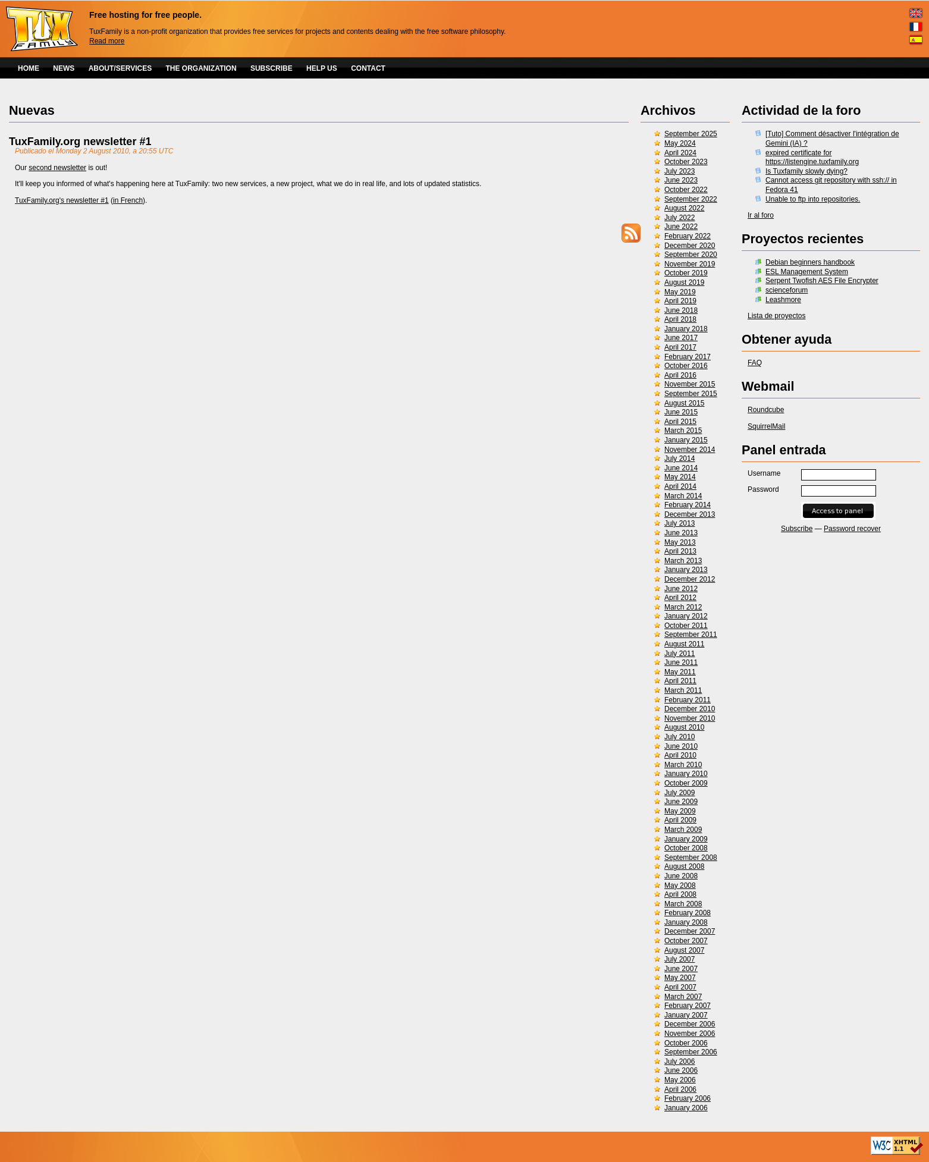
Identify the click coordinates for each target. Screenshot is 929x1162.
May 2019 (680, 292)
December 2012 (689, 579)
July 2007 (679, 959)
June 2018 (681, 310)
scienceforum (786, 290)
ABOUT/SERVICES (120, 68)
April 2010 (680, 755)
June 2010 (681, 746)
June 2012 (681, 589)
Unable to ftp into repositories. (812, 199)
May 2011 (680, 672)
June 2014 (681, 468)
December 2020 (689, 245)
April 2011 (680, 681)
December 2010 (689, 709)
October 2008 (686, 848)
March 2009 (683, 829)
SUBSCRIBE (271, 68)
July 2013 (679, 523)
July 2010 (679, 737)
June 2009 (681, 801)
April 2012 (680, 597)
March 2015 (683, 430)
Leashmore (783, 300)
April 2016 (680, 375)
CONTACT (368, 68)
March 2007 (683, 997)
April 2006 (680, 1089)
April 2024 (680, 153)
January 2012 (686, 616)
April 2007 (680, 987)
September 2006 (690, 1052)
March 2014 (683, 496)
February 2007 (687, 1005)
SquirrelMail (766, 426)
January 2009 (686, 839)
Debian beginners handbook (810, 262)
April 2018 (680, 319)
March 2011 (683, 690)
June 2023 (681, 180)
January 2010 (686, 774)
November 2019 (689, 264)
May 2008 (680, 885)
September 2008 (690, 857)
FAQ (755, 363)
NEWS (63, 68)
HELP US (321, 68)
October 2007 (686, 941)
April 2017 (680, 347)
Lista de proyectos (776, 316)
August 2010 (684, 727)
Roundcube (766, 410)
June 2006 (681, 1070)
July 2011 (679, 653)
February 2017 (687, 357)
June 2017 (681, 338)
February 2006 (687, 1098)
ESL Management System (806, 272)
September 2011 (690, 634)
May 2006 (680, 1080)
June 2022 (681, 226)
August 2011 (684, 644)
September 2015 (690, 394)
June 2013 (681, 533)
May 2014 (680, 477)
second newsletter (57, 168)
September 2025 (690, 134)
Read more (106, 41)
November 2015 (689, 384)
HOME (28, 68)
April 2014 (680, 486)
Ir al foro (761, 215)
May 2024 (680, 143)
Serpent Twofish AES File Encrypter (821, 281)
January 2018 (686, 329)
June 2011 (681, 662)
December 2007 (689, 931)
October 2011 (686, 625)
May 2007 (680, 977)
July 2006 (679, 1061)
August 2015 (684, 403)
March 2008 (683, 904)
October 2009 (686, 783)
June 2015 (681, 412)
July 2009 (679, 793)
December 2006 (689, 1024)
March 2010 (683, 765)
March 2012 (683, 607)
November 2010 (689, 718)
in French (128, 200)
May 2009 (680, 811)
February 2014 (687, 505)
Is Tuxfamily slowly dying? (806, 171)
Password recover (852, 529)
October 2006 (686, 1043)
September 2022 (690, 199)
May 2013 (680, 542)
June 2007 (681, 969)
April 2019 (680, 301)
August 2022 (684, 208)
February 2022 (687, 236)
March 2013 (683, 561)
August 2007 (684, 950)
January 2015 (686, 440)
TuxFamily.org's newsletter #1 (62, 200)
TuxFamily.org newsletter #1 (80, 141)
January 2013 (686, 570)
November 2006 (689, 1033)
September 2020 (690, 254)
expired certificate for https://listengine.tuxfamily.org (812, 158)
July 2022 (679, 217)
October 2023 (686, 162)
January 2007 (686, 1015)
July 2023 (679, 171)
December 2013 (689, 514)
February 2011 (687, 700)
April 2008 (680, 894)
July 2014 (679, 458)
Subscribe (796, 529)
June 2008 (681, 876)
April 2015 (680, 421)
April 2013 (680, 551)
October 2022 (686, 190)
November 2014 (689, 449)
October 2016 (686, 366)
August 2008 (684, 866)
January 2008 (686, 922)
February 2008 (687, 913)
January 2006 (686, 1108)
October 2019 (686, 273)
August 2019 (684, 282)
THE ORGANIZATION (201, 68)
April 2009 (680, 820)
